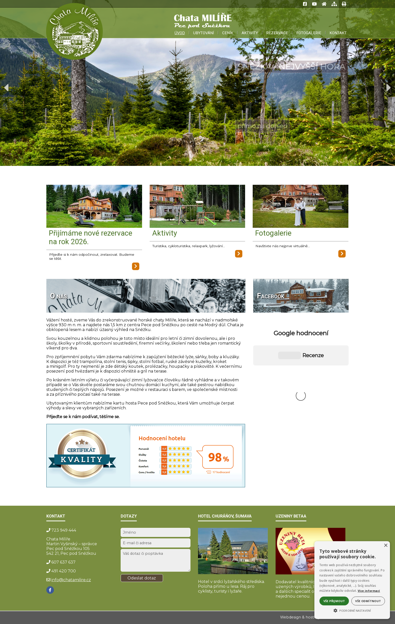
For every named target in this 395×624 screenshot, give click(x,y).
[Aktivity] (197, 207)
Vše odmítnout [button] (368, 601)
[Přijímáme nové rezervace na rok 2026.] (94, 207)
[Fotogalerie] (300, 207)
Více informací (369, 591)
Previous (6, 87)
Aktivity (164, 233)
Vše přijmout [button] (334, 601)
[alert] (352, 580)
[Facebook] (50, 590)
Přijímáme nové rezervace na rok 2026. (90, 237)
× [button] (385, 545)
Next (388, 87)
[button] (352, 610)
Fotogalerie (273, 233)
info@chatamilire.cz (71, 579)
